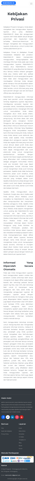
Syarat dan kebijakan (6, 431)
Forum (20, 448)
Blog (20, 442)
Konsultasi (21, 434)
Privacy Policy (5, 434)
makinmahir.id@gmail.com (12, 475)
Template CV (22, 439)
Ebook (20, 445)
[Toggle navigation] (31, 3)
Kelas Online (22, 431)
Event (20, 428)
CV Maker (21, 437)
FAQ (2, 428)
